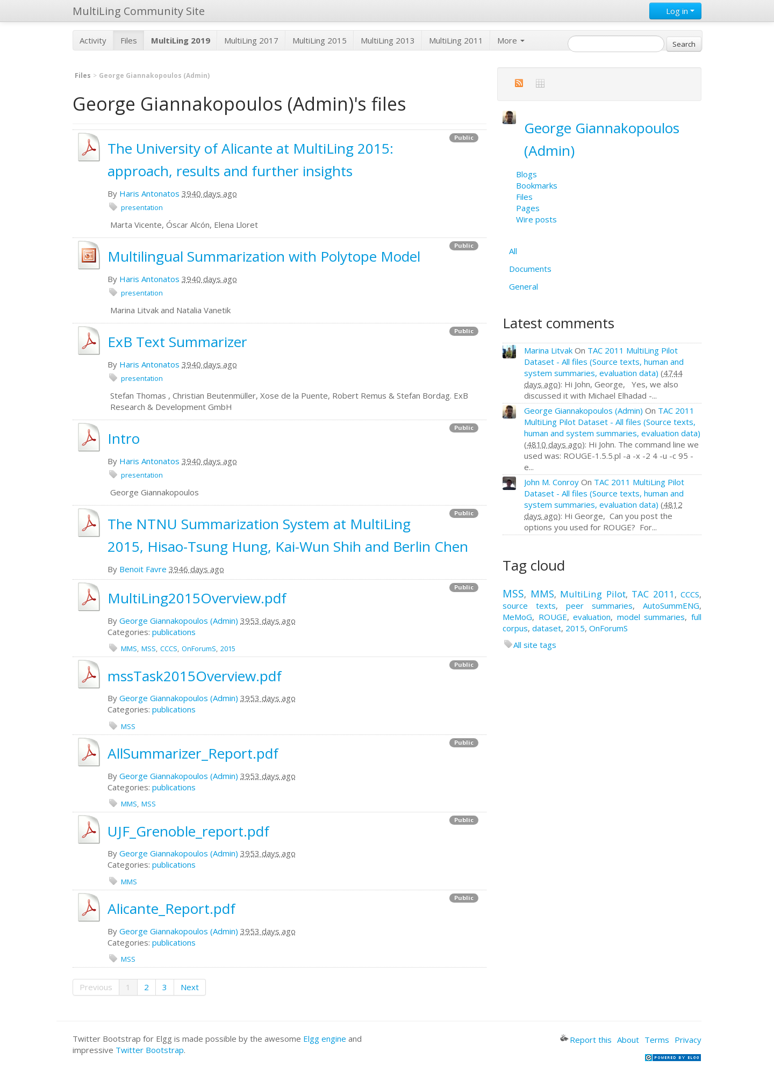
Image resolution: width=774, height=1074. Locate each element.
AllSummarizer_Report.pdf (193, 753)
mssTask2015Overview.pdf (195, 676)
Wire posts (536, 219)
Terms (656, 1039)
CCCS (168, 648)
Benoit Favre (143, 569)
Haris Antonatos (149, 193)
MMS (129, 648)
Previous (96, 987)
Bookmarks (536, 185)
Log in (675, 10)
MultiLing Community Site (139, 11)
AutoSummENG (671, 605)
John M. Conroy (551, 482)
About (628, 1039)
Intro (124, 438)
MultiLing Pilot (593, 594)
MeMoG (517, 616)
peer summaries (599, 605)
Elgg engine (324, 1038)
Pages (528, 208)
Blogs (526, 174)
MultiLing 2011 (456, 40)
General (523, 286)
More (511, 40)
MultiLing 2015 (319, 40)
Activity (93, 40)
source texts (529, 605)
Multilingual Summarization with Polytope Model (264, 256)
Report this (586, 1039)
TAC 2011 (653, 594)
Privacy (688, 1039)
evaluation (592, 616)
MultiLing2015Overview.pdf (197, 598)
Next (190, 987)
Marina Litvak (548, 350)
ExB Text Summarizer (177, 341)
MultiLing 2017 (251, 40)
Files (128, 40)
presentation (142, 207)
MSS (148, 648)
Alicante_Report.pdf (171, 908)
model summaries (651, 616)
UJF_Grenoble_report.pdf (188, 831)
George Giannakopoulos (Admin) (178, 620)
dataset (546, 628)
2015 (227, 648)
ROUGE (553, 616)
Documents (530, 268)
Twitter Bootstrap (150, 1049)
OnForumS (199, 648)
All (513, 251)
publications (174, 631)
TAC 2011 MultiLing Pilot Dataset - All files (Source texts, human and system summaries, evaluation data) (604, 361)
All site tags (534, 644)
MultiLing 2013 (388, 40)
